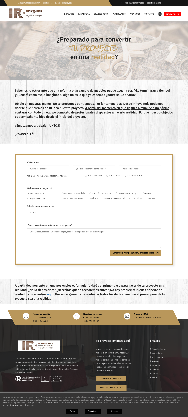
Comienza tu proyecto (111, 378)
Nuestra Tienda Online (111, 387)
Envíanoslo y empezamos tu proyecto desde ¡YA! (135, 253)
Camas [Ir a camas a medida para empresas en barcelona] (155, 373)
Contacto (149, 14)
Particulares (119, 14)
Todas (72, 411)
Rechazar (115, 411)
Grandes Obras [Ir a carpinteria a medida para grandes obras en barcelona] (159, 349)
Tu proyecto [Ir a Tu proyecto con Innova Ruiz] (157, 357)
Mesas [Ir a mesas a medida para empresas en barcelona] (155, 377)
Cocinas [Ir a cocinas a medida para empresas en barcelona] (155, 369)
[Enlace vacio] (47, 346)
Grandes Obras (101, 14)
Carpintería (84, 14)
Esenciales (93, 411)
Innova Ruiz (68, 14)
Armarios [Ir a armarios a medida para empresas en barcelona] (156, 365)
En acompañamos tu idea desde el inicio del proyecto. (45, 3)
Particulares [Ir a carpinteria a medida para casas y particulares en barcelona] (157, 353)
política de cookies (11, 405)
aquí (50, 294)
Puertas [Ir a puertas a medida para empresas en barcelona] (155, 361)
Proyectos (135, 14)
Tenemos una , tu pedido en (144, 3)
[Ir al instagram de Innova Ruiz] (160, 14)
